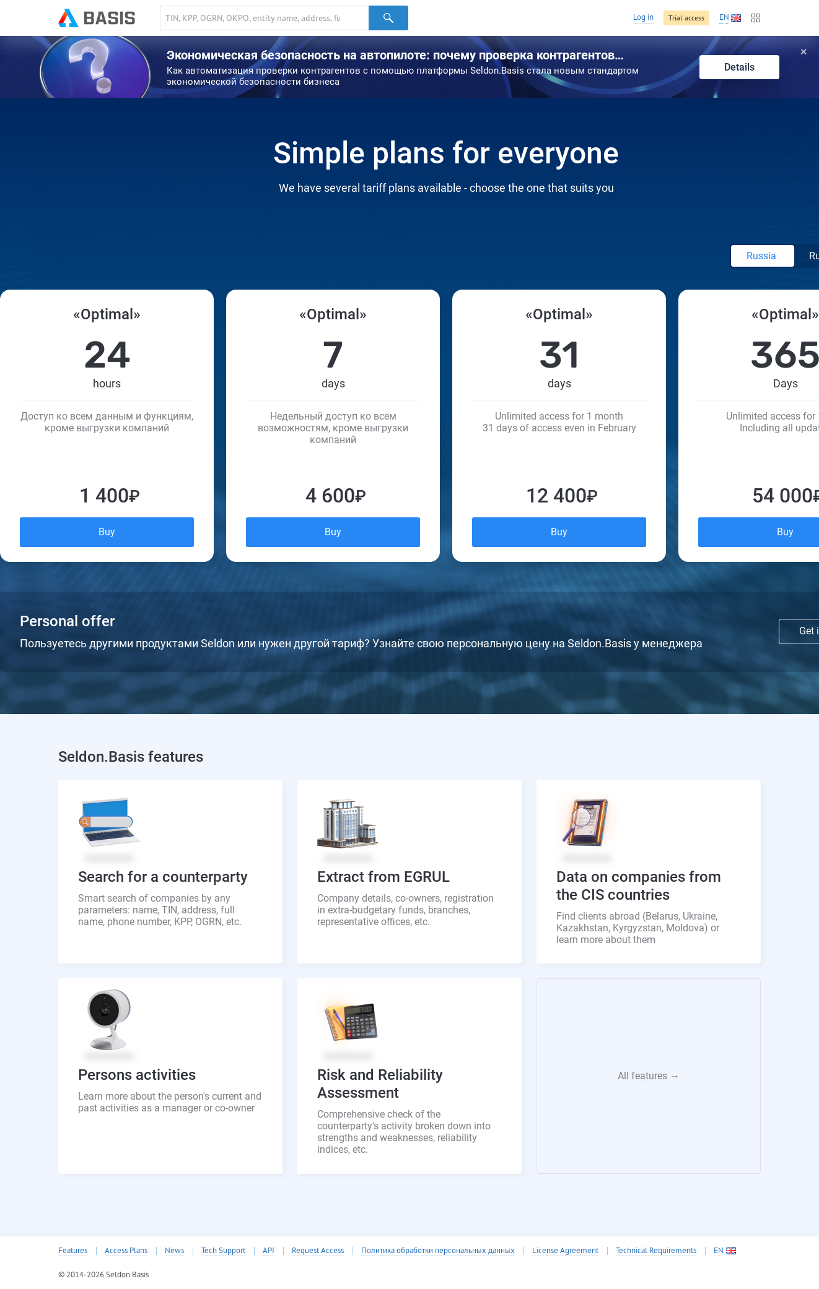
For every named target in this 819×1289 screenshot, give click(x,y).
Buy (107, 532)
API (268, 1251)
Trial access (686, 17)
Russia (763, 256)
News (174, 1251)
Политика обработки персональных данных (438, 1251)
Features (72, 1251)
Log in (643, 17)
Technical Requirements (656, 1251)
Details (739, 67)
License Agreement (565, 1251)
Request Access (318, 1251)
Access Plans (126, 1251)
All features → (649, 1076)
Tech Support (223, 1251)
